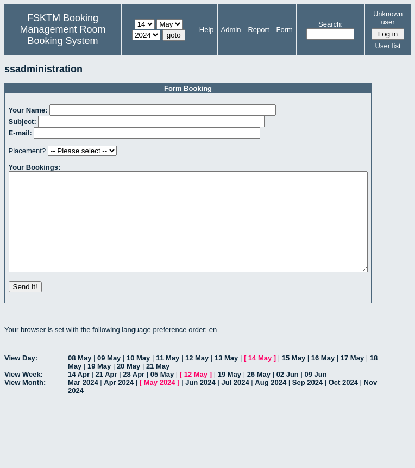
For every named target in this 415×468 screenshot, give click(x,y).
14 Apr (79, 394)
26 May (259, 394)
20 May (128, 386)
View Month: (25, 402)
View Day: (20, 377)
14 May (260, 377)
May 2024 (159, 402)
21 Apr (106, 394)
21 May (157, 386)
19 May (99, 386)
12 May (197, 377)
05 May (162, 394)
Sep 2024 (307, 402)
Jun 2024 (200, 402)
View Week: (23, 394)
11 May (167, 377)
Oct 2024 (343, 402)
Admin (231, 30)
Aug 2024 (270, 402)
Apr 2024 (119, 402)
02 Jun (287, 394)
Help (206, 30)
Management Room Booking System (62, 35)
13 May (226, 377)
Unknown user (388, 18)
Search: (330, 24)
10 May (138, 377)
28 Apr (133, 394)
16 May (323, 377)
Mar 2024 (83, 402)
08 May (79, 377)
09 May (109, 377)
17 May (352, 377)
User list (388, 46)
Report (258, 30)
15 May (293, 377)
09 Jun (315, 394)
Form (284, 30)
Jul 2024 (235, 402)
